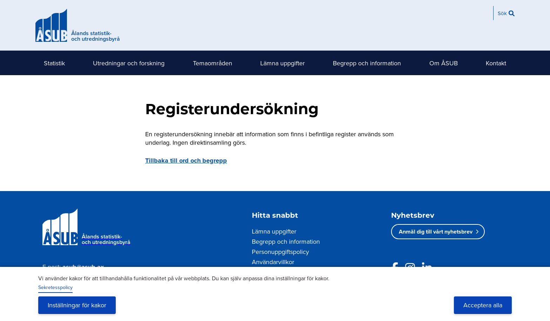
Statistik (54, 63)
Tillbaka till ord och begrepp (186, 160)
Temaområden (212, 63)
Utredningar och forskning (129, 63)
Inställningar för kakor (77, 305)
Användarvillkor (273, 261)
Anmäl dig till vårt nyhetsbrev (435, 232)
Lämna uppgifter (282, 63)
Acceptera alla (482, 305)
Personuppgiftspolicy (280, 251)
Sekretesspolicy (55, 287)
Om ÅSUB (443, 63)
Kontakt (496, 63)
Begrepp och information (367, 63)
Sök (502, 13)
